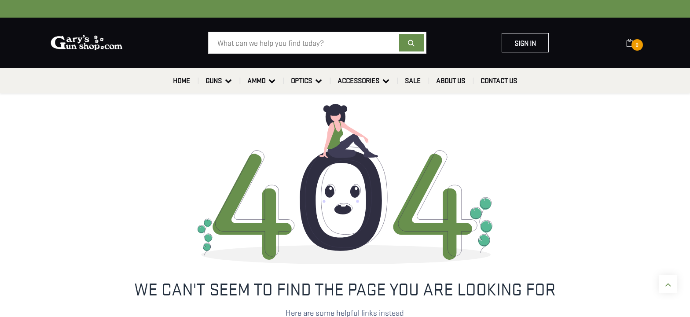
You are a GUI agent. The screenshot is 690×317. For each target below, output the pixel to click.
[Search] (411, 43)
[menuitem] (181, 80)
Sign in (525, 43)
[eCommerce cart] (635, 43)
